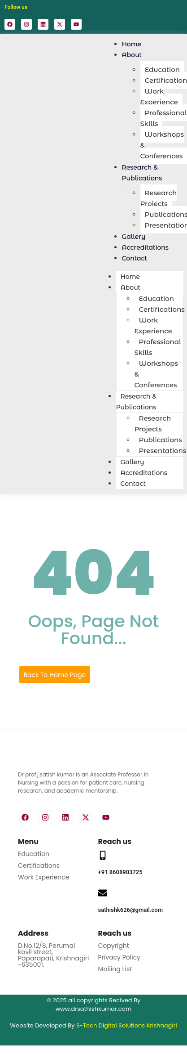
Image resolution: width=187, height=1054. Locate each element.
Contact (135, 258)
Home (130, 277)
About (132, 55)
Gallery (132, 462)
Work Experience (159, 96)
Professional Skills (163, 118)
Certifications (39, 865)
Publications (160, 439)
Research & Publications (142, 172)
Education (162, 69)
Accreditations (144, 473)
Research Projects (158, 198)
